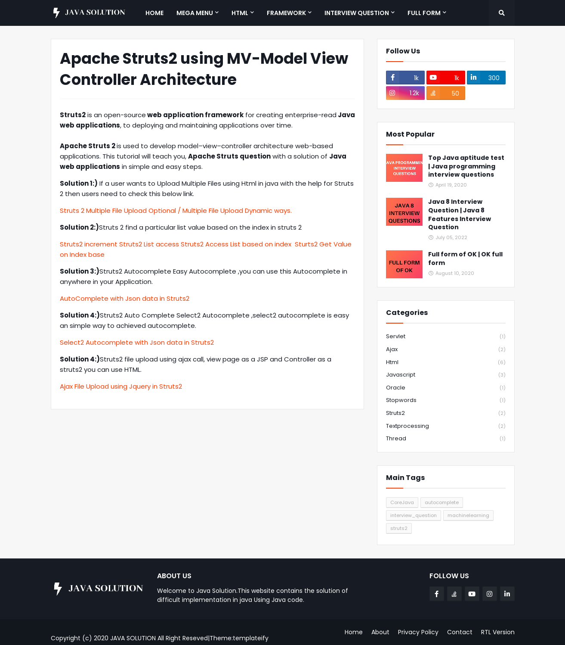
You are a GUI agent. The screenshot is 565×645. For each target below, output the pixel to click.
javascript (446, 375)
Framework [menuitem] (286, 13)
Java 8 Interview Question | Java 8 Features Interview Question (459, 214)
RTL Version (498, 632)
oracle (446, 388)
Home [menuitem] (154, 13)
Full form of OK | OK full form (465, 258)
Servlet (446, 336)
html (446, 362)
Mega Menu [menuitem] (194, 13)
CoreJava (402, 502)
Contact (459, 632)
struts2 (446, 413)
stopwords (446, 400)
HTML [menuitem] (240, 13)
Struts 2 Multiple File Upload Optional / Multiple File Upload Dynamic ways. (176, 210)
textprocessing (446, 426)
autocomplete (442, 502)
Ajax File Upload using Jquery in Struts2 (121, 386)
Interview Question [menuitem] (356, 13)
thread (446, 438)
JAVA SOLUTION (133, 638)
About (380, 632)
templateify (251, 638)
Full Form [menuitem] (424, 13)
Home (354, 632)
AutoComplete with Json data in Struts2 (124, 298)
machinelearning (468, 515)
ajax (446, 349)
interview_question (413, 515)
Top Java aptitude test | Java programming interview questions (466, 166)
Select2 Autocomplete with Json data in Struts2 (137, 342)
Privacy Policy (418, 632)
